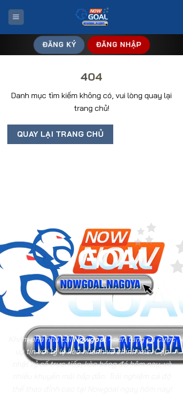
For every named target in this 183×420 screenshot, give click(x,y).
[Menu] (16, 17)
